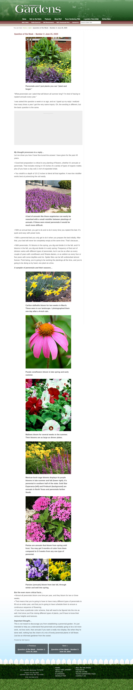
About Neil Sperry (63, 670)
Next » (65, 646)
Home (24, 19)
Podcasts (48, 19)
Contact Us (75, 22)
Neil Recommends (48, 22)
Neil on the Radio (35, 19)
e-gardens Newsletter (91, 19)
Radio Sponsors (36, 22)
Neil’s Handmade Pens (63, 22)
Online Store (106, 19)
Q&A (30, 28)
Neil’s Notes (25, 22)
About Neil (58, 19)
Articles (59, 672)
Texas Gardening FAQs (72, 19)
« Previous (31, 646)
